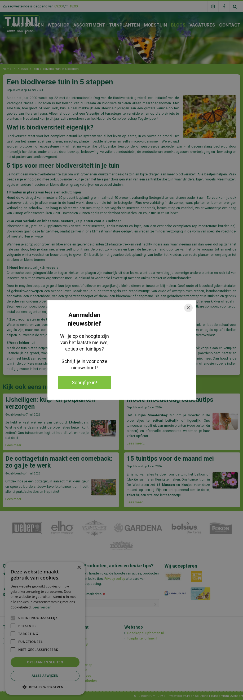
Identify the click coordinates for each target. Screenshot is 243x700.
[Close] (188, 308)
